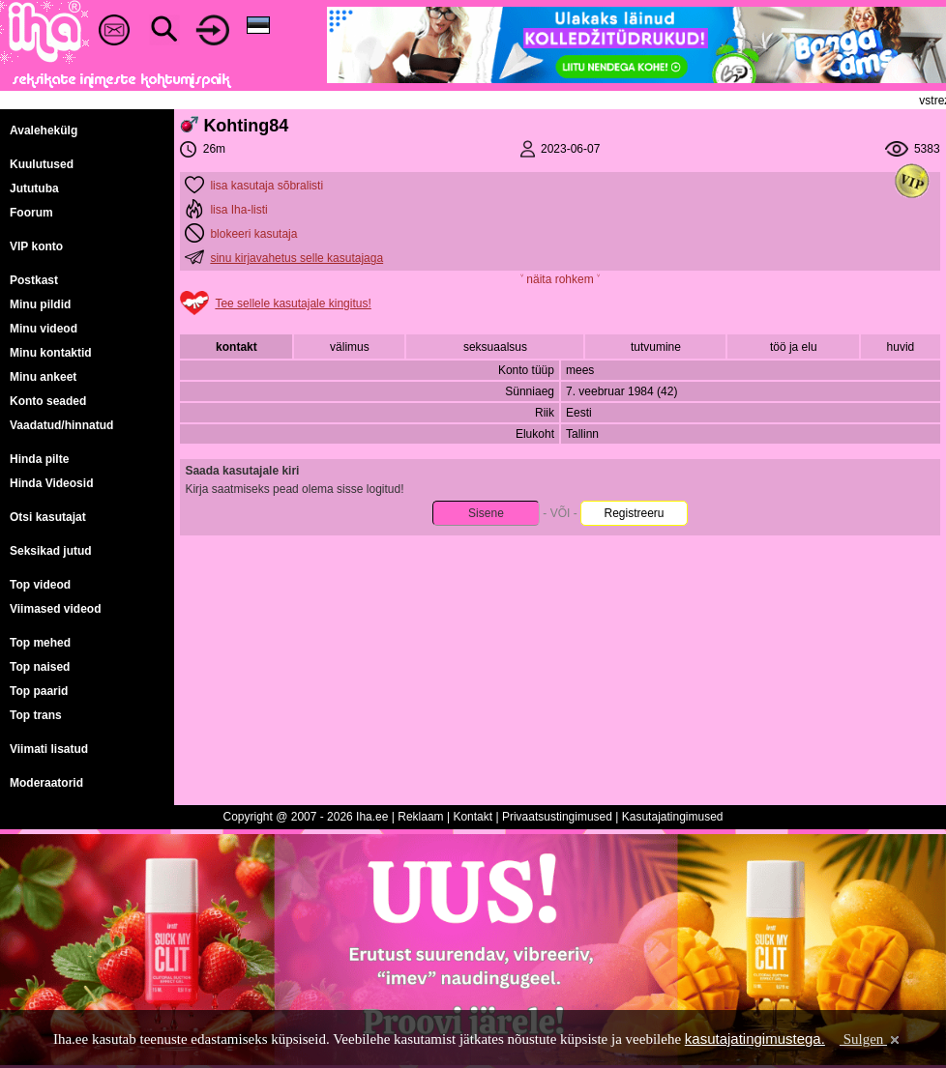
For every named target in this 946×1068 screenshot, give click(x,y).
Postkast (34, 280)
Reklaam (420, 816)
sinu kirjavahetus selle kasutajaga (296, 258)
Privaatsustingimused (557, 816)
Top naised (40, 667)
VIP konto (36, 246)
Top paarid (39, 691)
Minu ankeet (43, 377)
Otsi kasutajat (48, 517)
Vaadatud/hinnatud (61, 425)
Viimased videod (55, 609)
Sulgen (871, 1039)
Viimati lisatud (49, 749)
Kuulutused (42, 164)
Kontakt (472, 816)
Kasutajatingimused (673, 816)
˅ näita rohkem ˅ (560, 279)
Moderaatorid (46, 783)
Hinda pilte (39, 459)
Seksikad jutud (51, 551)
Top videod (40, 585)
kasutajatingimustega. (755, 1038)
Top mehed (40, 642)
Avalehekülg (43, 130)
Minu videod (43, 328)
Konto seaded (48, 401)
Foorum (31, 212)
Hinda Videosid (51, 483)
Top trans (36, 715)
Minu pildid (40, 304)
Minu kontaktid (51, 353)
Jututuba (34, 188)
